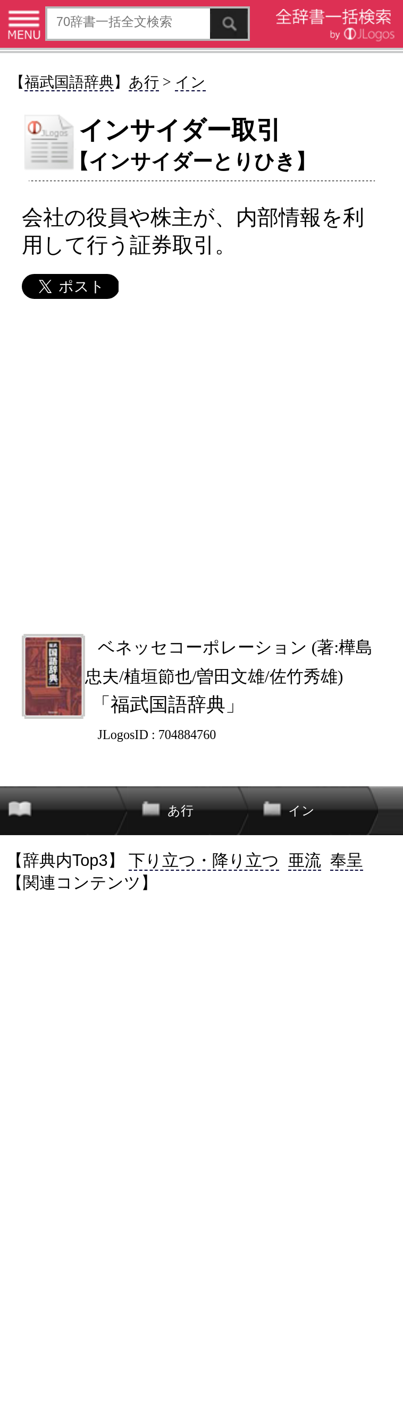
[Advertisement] (201, 465)
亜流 (304, 860)
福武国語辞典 (69, 82)
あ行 (144, 82)
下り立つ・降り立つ (204, 860)
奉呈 (346, 860)
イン (190, 82)
